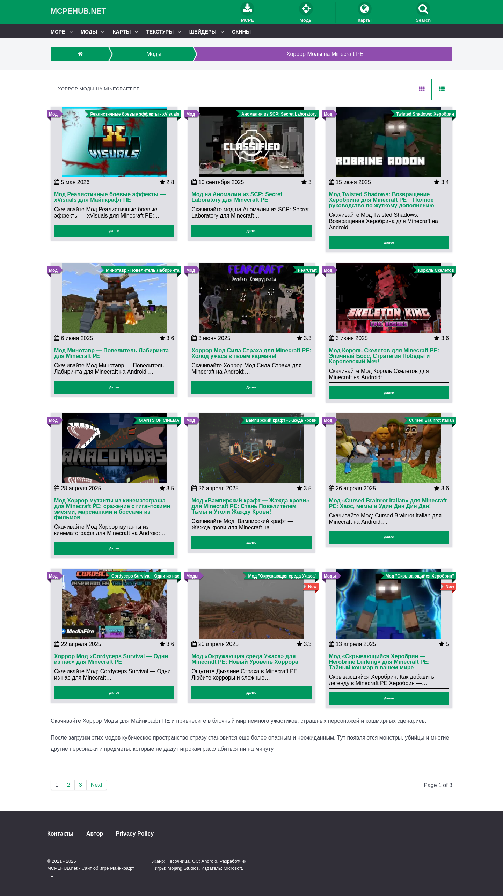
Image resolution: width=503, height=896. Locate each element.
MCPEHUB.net (78, 11)
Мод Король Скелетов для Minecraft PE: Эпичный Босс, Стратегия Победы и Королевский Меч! (384, 356)
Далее (114, 231)
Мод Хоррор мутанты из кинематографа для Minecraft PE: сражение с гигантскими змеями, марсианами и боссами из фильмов (112, 509)
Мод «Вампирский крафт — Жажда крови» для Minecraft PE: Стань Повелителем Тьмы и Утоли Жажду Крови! (250, 506)
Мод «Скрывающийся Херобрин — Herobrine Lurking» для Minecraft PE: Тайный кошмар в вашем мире (379, 662)
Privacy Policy (135, 834)
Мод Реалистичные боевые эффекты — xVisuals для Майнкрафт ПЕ (110, 197)
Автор (94, 834)
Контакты (60, 834)
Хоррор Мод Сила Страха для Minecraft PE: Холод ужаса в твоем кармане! (251, 353)
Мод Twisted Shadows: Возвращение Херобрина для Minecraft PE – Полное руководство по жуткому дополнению (381, 200)
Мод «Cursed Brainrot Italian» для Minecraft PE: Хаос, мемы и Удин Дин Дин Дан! (388, 503)
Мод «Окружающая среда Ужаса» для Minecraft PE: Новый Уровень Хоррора (244, 659)
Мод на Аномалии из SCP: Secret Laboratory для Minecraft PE (236, 197)
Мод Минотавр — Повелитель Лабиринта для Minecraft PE (111, 353)
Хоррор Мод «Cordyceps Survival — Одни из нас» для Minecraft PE (111, 659)
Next (96, 785)
